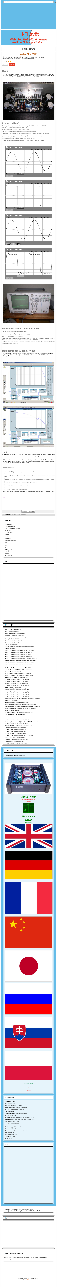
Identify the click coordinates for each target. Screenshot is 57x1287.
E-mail (22, 58)
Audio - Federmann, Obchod (12, 528)
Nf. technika (13, 514)
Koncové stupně (22, 514)
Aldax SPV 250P (28, 54)
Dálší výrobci (8, 549)
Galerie (7, 534)
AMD (6, 542)
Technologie (8, 538)
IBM (6, 547)
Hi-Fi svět (28, 34)
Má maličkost (8, 555)
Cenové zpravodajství (10, 540)
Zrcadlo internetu (10, 526)
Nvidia (6, 546)
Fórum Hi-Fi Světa (28, 1083)
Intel (6, 544)
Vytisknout (17, 58)
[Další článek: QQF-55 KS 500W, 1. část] (31, 511)
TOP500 (7, 551)
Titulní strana (8, 524)
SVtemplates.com (31, 1280)
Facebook (28, 1090)
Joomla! (6, 1211)
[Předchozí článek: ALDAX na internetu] (24, 511)
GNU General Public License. (37, 1211)
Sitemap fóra (28, 822)
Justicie (7, 553)
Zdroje (6, 536)
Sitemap (28, 819)
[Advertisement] (11, 592)
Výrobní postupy (9, 532)
